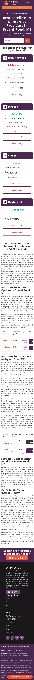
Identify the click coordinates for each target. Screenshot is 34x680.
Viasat (4, 340)
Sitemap (8, 612)
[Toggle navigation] (27, 2)
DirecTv (5, 449)
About (8, 602)
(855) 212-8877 (17, 7)
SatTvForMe (11, 647)
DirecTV (8, 625)
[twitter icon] (8, 638)
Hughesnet (9, 632)
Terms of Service (18, 650)
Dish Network (10, 622)
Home (8, 598)
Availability (17, 95)
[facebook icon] (12, 638)
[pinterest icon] (21, 638)
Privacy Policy (6, 650)
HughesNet (6, 347)
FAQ (7, 605)
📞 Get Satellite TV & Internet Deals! (20, 677)
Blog (7, 609)
